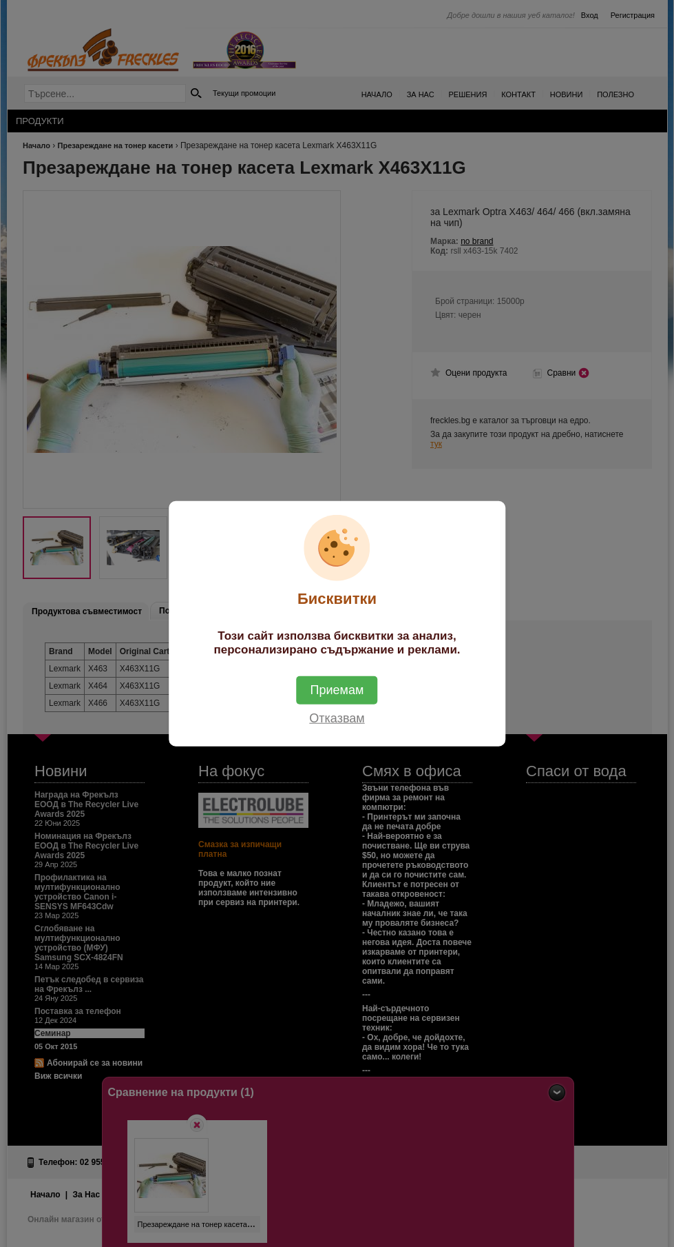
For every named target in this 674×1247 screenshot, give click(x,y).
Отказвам (336, 718)
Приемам (337, 690)
